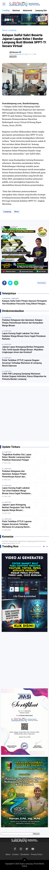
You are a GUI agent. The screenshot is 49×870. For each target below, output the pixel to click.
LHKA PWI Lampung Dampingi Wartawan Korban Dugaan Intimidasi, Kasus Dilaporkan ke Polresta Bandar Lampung (24, 376)
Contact (15, 854)
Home (4, 30)
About (7, 854)
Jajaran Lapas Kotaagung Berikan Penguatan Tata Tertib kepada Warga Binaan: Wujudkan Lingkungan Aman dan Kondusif (23, 350)
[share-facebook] (4, 283)
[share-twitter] (10, 283)
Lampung (7, 212)
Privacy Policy (36, 854)
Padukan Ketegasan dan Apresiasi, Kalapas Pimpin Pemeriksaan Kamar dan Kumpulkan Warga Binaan (22, 323)
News (16, 212)
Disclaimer (24, 854)
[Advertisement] (24, 414)
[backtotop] (24, 860)
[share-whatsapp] (16, 283)
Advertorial (27, 10)
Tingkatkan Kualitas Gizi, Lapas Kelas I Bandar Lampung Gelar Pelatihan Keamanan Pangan (16, 457)
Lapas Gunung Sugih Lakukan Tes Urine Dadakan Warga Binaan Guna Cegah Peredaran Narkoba (24, 336)
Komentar (42, 283)
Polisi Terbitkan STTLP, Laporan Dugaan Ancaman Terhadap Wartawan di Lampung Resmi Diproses (22, 363)
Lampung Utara (41, 10)
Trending (5, 10)
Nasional (16, 10)
